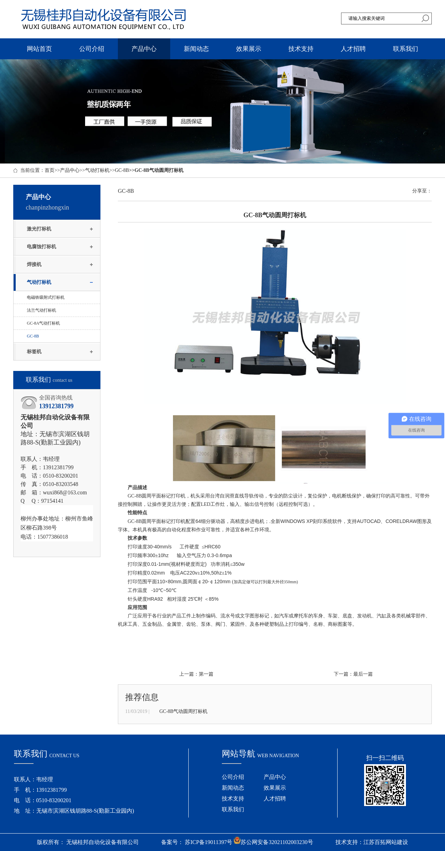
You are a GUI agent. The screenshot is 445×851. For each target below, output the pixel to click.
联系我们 (405, 48)
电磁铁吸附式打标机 (46, 297)
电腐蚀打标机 (41, 246)
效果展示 (248, 48)
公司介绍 (91, 48)
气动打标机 (97, 170)
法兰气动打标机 (41, 310)
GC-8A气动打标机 (43, 323)
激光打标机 (39, 228)
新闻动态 (196, 48)
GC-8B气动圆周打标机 (183, 711)
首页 (49, 170)
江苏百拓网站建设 (385, 842)
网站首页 (39, 48)
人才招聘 (353, 48)
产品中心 (144, 48)
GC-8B (122, 170)
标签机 (34, 351)
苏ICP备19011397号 (208, 842)
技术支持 (301, 48)
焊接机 (34, 264)
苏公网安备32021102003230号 (273, 842)
